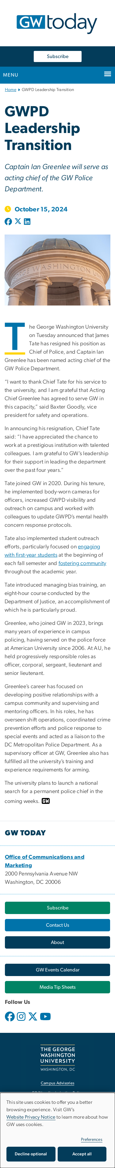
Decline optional (31, 1154)
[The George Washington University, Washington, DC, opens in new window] (57, 1058)
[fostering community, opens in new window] (82, 563)
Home (10, 90)
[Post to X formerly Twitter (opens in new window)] (18, 222)
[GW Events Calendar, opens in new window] (57, 970)
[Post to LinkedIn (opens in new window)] (27, 222)
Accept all (82, 1154)
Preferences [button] (91, 1139)
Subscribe (57, 56)
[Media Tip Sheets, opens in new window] (57, 987)
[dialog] (57, 1130)
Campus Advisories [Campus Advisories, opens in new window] (57, 1083)
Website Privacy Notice (31, 1117)
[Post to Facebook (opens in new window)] (9, 222)
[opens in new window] (10, 1021)
